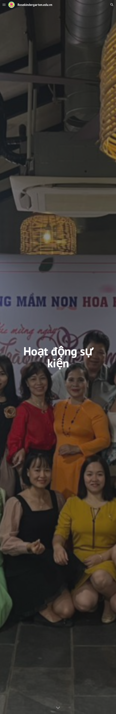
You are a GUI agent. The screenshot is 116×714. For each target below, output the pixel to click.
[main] (58, 357)
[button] (4, 4)
